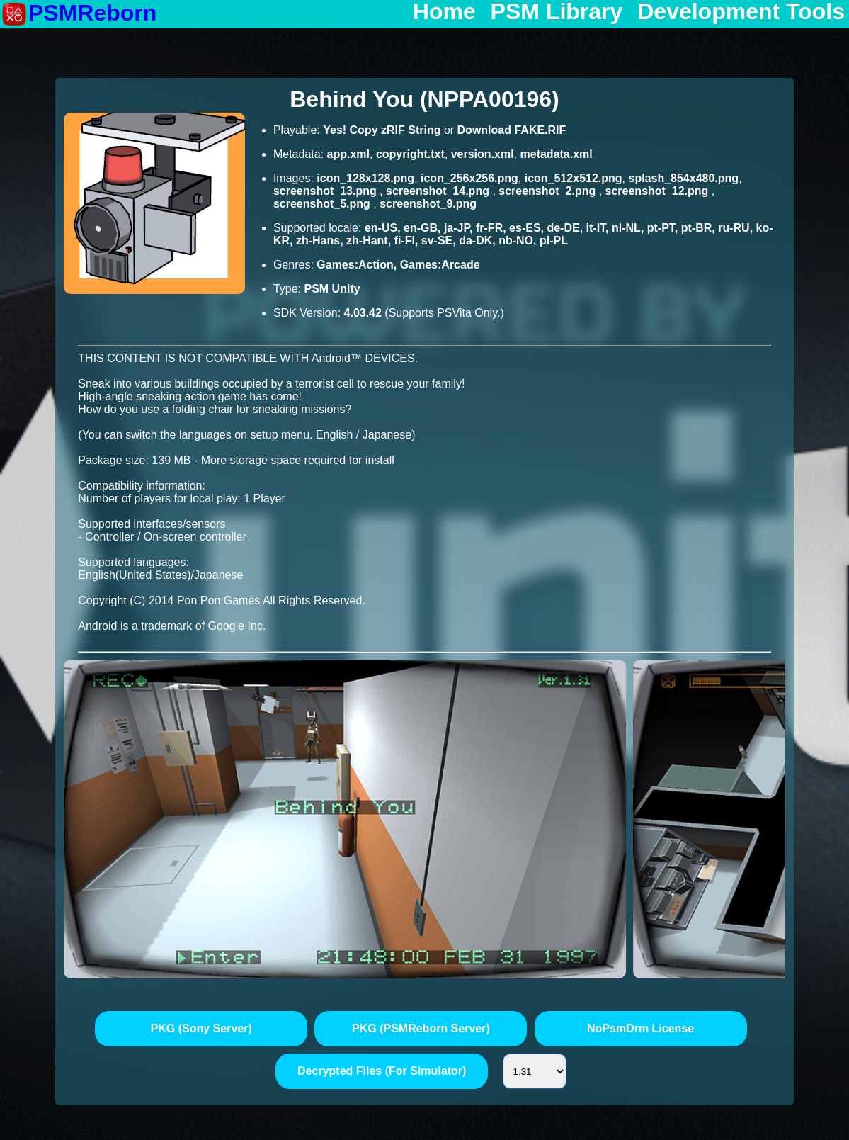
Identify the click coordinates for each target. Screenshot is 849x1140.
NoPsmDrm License (640, 1028)
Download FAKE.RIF (511, 130)
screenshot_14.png (439, 191)
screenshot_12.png (658, 191)
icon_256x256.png (469, 178)
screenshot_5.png (323, 204)
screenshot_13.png (326, 191)
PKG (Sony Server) (201, 1028)
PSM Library (557, 12)
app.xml (348, 154)
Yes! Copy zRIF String (381, 130)
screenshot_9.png (428, 204)
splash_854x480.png (683, 178)
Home (444, 12)
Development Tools (741, 12)
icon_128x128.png (365, 178)
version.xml (482, 154)
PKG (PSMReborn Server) (421, 1028)
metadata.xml (556, 154)
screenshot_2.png (548, 191)
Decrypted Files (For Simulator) (381, 1071)
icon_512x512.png (573, 178)
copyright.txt (410, 154)
